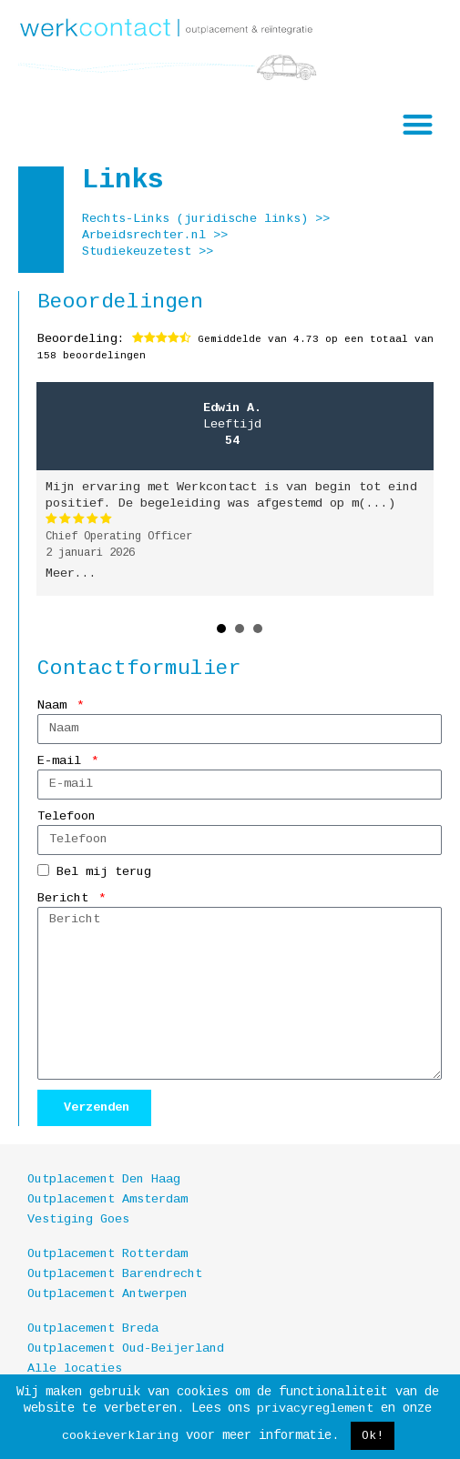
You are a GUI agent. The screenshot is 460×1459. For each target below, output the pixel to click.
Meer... (71, 573)
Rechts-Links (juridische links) (195, 219)
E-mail (62, 761)
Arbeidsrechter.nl (144, 235)
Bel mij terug (103, 872)
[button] (418, 124)
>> (322, 219)
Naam (55, 705)
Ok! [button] (372, 1436)
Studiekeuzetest (136, 251)
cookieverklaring (120, 1436)
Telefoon (66, 816)
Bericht (66, 898)
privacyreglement (315, 1408)
